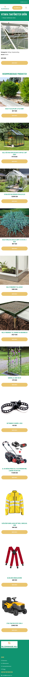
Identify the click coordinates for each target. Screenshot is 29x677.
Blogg (3, 669)
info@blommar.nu (23, 2)
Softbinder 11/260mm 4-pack (14, 423)
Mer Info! (14, 63)
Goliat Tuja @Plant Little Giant (14, 109)
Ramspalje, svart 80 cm (14, 378)
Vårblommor (5, 663)
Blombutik (17, 7)
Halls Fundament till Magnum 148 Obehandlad (14, 332)
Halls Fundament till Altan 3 (14, 287)
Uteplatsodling (15, 52)
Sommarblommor (6, 666)
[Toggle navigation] (26, 7)
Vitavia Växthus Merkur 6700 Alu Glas (14, 194)
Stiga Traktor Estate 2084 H (14, 623)
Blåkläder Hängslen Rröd (14, 578)
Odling (9, 52)
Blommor (4, 660)
